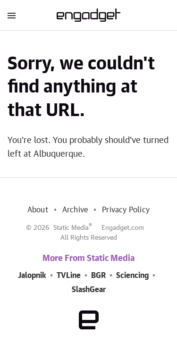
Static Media (71, 228)
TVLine (69, 275)
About (37, 210)
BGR (98, 275)
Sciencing (132, 275)
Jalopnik (32, 275)
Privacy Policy (126, 210)
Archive (75, 210)
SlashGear (89, 289)
